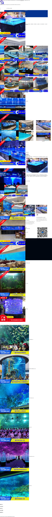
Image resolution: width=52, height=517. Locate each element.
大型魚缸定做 (1, 506)
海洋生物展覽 (1, 510)
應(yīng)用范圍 (10, 8)
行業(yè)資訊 (5, 516)
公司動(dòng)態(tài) (2, 516)
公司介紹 (7, 8)
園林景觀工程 (1, 512)
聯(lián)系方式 (13, 516)
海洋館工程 (1, 508)
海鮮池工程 (1, 504)
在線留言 (10, 516)
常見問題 (8, 516)
